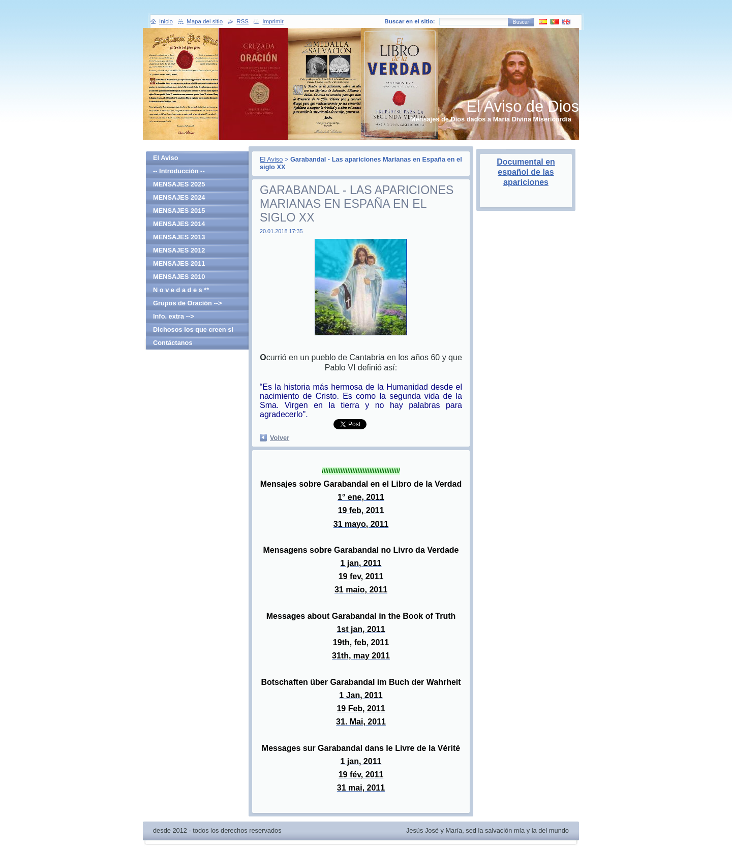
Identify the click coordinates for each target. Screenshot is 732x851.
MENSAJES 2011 (179, 263)
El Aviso (271, 159)
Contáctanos (173, 342)
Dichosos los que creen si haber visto (193, 331)
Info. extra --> (173, 316)
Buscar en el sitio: (409, 21)
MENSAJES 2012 (179, 250)
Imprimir (273, 21)
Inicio (166, 21)
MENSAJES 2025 (179, 184)
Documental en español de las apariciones (526, 171)
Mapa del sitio (205, 21)
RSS (242, 21)
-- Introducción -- (179, 171)
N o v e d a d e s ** (181, 290)
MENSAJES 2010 (179, 276)
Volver (279, 438)
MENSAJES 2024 (179, 197)
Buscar (521, 22)
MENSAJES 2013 (179, 237)
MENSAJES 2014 (179, 224)
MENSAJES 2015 (179, 210)
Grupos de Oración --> (187, 303)
